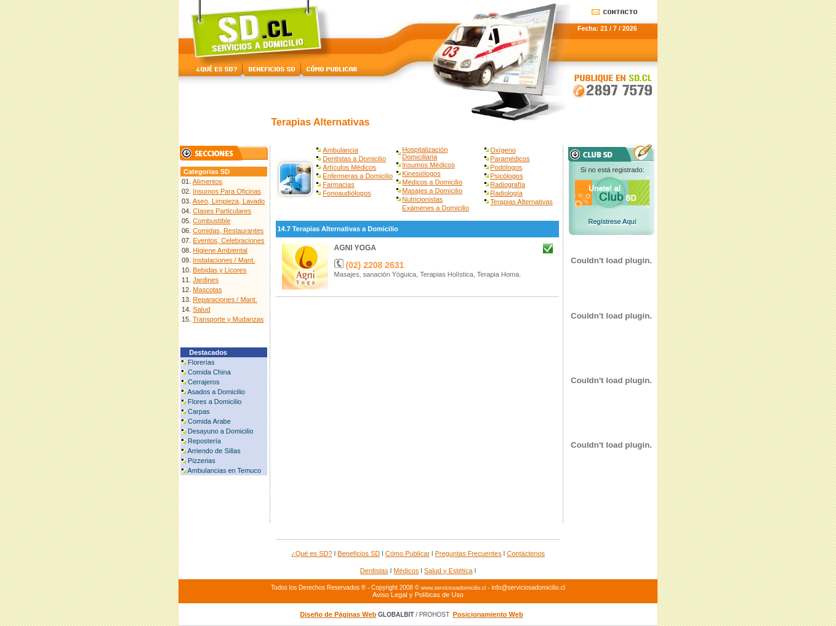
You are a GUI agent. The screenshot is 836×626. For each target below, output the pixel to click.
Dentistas (374, 570)
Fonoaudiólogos (347, 193)
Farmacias (338, 184)
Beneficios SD (358, 553)
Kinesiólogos (421, 173)
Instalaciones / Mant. (224, 260)
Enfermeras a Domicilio (358, 176)
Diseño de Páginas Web (338, 614)
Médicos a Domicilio (432, 182)
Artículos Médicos (349, 167)
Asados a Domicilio (216, 391)
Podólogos (506, 167)
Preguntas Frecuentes (468, 553)
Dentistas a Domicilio (354, 158)
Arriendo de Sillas (213, 450)
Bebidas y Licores (219, 270)
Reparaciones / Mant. (225, 299)
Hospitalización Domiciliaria (425, 153)
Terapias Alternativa (519, 201)
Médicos (406, 570)
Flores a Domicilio (214, 401)
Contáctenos (526, 553)
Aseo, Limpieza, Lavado (229, 201)
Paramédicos (509, 158)
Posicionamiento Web (488, 614)
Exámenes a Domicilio (435, 208)
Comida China (209, 372)
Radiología (506, 193)
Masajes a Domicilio (432, 190)
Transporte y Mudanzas (228, 319)
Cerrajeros (203, 382)
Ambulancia (340, 150)
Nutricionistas (422, 199)
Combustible (211, 220)
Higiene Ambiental (220, 250)
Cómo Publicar (407, 553)
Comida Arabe (209, 421)
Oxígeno (503, 150)
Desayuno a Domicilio (220, 431)
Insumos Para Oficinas (227, 191)
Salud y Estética (448, 570)
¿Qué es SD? (311, 553)
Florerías (201, 362)
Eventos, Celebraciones (228, 240)
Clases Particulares (222, 211)
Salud (201, 309)
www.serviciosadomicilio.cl (453, 588)
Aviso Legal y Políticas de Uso (418, 594)
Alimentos (207, 181)
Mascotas (207, 289)
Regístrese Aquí (612, 221)
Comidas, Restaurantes (228, 230)
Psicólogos (506, 176)
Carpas (198, 411)
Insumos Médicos (428, 164)
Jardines (206, 279)
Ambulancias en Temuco (224, 470)
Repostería (204, 441)
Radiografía (507, 184)
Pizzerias (201, 460)
